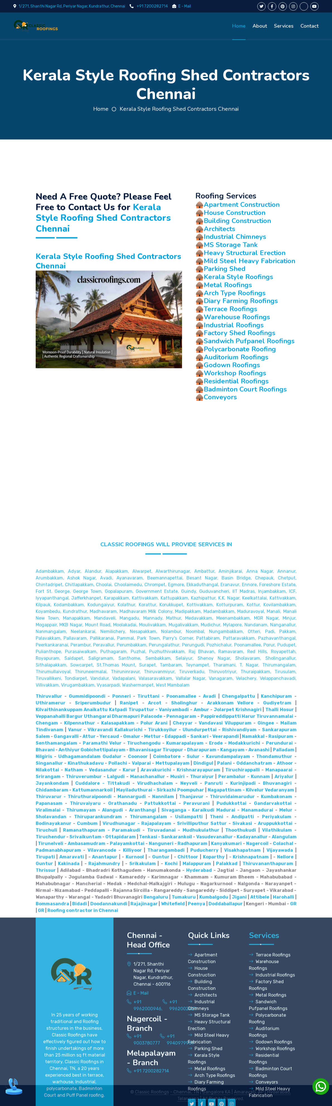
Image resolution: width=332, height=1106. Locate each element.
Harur (248, 974)
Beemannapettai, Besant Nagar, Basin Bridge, (199, 835)
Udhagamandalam (79, 1014)
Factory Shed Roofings (239, 353)
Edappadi (175, 994)
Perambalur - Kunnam (244, 1034)
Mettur (152, 994)
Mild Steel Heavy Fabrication (249, 281)
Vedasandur (103, 1027)
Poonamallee (181, 953)
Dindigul (203, 1020)
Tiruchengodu (144, 1000)
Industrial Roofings (234, 345)
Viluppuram (238, 980)
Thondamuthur (274, 1014)
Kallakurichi (128, 987)
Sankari (199, 994)
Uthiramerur (51, 960)
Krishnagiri (248, 967)
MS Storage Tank (231, 265)
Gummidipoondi (87, 953)
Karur (129, 1027)
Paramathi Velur (102, 1000)
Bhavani (45, 1007)
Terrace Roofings (230, 329)
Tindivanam (49, 987)
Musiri (177, 1034)
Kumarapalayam (184, 1000)
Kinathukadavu (86, 1020)
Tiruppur (173, 1007)
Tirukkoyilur (162, 987)
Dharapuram (201, 1007)
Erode (216, 1000)
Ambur (201, 967)
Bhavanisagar (145, 1007)
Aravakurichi (156, 1027)
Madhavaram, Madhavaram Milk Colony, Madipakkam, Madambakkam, (163, 869)
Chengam (47, 980)
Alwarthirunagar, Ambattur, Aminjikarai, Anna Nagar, (215, 829)
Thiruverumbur (84, 1034)
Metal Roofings (228, 305)
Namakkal (253, 994)
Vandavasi (211, 980)
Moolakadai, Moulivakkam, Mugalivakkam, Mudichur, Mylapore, (178, 882)
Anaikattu (96, 967)
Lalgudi (116, 1034)
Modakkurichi (244, 1000)
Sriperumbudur (93, 960)
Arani (161, 980)
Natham (74, 1027)
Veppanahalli (51, 974)
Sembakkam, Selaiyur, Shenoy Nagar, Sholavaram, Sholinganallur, (221, 916)
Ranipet (129, 960)
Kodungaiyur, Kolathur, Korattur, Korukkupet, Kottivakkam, (151, 862)
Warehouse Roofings (237, 337)
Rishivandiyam (239, 987)
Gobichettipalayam (103, 1007)
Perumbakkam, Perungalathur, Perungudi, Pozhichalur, (174, 902)
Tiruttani (148, 953)
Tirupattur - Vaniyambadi (159, 967)
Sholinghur (184, 960)
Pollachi (117, 1020)
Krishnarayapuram (198, 1027)
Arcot (154, 960)
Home (239, 26)
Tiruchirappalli (242, 1027)
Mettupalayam (173, 1020)
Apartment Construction (242, 225)
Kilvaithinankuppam (59, 967)
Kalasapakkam (117, 980)
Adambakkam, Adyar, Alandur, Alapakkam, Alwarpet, (94, 829)
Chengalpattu (238, 953)
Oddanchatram (254, 1020)
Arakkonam (220, 960)
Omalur (131, 994)
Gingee (266, 980)
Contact (310, 26)
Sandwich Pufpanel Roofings (249, 361)
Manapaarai (278, 1027)
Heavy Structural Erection (244, 273)
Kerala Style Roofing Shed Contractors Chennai (179, 109)
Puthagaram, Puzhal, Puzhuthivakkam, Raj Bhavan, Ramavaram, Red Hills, (184, 909)
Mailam (288, 980)
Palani (224, 1020)
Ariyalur (284, 1034)
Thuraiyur (202, 1034)
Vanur (75, 987)
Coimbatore (167, 1014)
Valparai (141, 1020)
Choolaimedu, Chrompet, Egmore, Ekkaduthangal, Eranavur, (177, 842)
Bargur (74, 974)
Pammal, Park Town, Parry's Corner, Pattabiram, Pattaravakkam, (186, 895)
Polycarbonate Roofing (240, 369)
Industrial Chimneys (235, 257)
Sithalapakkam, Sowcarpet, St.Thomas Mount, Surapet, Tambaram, (109, 922)
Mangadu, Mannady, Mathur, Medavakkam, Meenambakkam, (185, 875)
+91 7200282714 (152, 6)
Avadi (209, 953)
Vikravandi (100, 987)
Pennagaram (181, 974)
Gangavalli (66, 994)
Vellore (245, 960)
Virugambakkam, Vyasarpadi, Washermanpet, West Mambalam (125, 942)
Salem (43, 994)
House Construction (234, 232)
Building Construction (237, 241)
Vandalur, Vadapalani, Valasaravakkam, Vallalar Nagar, (148, 936)
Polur (146, 980)
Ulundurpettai (200, 987)
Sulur (193, 1014)
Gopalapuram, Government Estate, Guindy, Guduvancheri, (167, 849)
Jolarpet (224, 967)
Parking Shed (225, 289)
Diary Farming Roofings (241, 321)
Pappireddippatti (221, 974)
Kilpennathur (79, 980)
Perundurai (279, 1000)
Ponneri (121, 953)
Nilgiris (44, 1014)
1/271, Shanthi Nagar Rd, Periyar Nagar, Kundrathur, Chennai (72, 6)
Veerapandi (225, 994)
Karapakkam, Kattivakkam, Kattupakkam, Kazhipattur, (160, 855)
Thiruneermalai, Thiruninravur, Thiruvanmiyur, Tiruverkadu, (140, 929)
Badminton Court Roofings (245, 409)
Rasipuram (280, 994)
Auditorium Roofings (236, 377)
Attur (89, 994)
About (260, 26)
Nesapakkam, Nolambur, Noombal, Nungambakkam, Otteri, (195, 889)
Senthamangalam (56, 1000)
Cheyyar (183, 980)
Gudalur (112, 1014)
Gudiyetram (277, 960)
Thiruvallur (49, 953)
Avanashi (259, 1007)
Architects (219, 249)
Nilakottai (47, 1027)
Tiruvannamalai (274, 974)
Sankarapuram (279, 987)
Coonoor (138, 1014)
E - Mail (184, 6)
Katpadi (118, 967)
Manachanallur (147, 1034)
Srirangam (48, 1034)
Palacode (151, 974)
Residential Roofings (236, 401)
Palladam (283, 1007)
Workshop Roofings (235, 393)
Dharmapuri (126, 974)
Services (284, 26)
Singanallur (49, 1020)
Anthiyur (69, 1007)
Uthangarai (97, 974)
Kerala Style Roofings (238, 297)
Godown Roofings (232, 385)
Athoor (285, 1020)
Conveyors (220, 417)
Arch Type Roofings (235, 313)
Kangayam (232, 1007)
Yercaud (109, 994)
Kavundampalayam (228, 1014)
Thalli (271, 967)
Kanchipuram (276, 953)
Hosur (287, 967)
